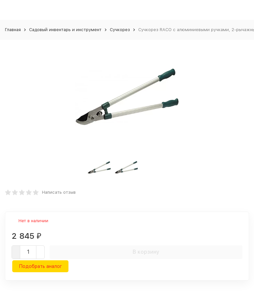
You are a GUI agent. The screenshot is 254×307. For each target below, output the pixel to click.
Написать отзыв (59, 192)
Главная (13, 29)
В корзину (146, 252)
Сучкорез (120, 29)
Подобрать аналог (40, 266)
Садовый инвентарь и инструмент (65, 29)
